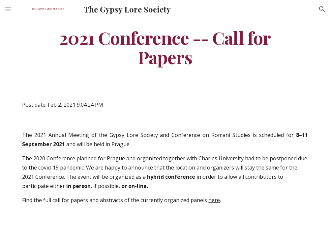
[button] (8, 9)
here (214, 200)
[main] (164, 47)
